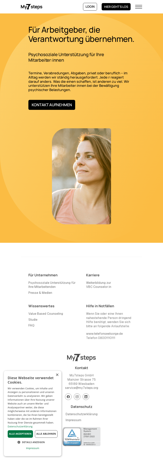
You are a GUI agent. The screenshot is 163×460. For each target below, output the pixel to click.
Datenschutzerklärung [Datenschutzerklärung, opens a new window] (20, 426)
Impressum (73, 421)
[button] (138, 6)
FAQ (31, 326)
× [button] (57, 375)
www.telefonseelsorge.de (104, 335)
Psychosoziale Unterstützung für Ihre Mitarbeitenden (52, 286)
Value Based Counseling (45, 315)
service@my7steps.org (81, 389)
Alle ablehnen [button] (46, 433)
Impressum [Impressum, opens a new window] (32, 448)
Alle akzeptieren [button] (20, 433)
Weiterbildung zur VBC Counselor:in (98, 286)
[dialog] (32, 413)
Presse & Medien (40, 293)
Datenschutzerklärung (82, 415)
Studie (32, 320)
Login (90, 6)
